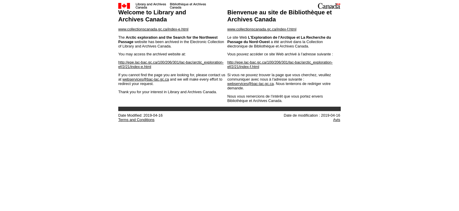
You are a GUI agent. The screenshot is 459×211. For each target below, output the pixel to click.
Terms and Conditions (136, 120)
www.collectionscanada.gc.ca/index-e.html (153, 29)
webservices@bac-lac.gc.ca (145, 79)
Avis (336, 120)
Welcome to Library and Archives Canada (152, 16)
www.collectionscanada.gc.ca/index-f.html (261, 29)
